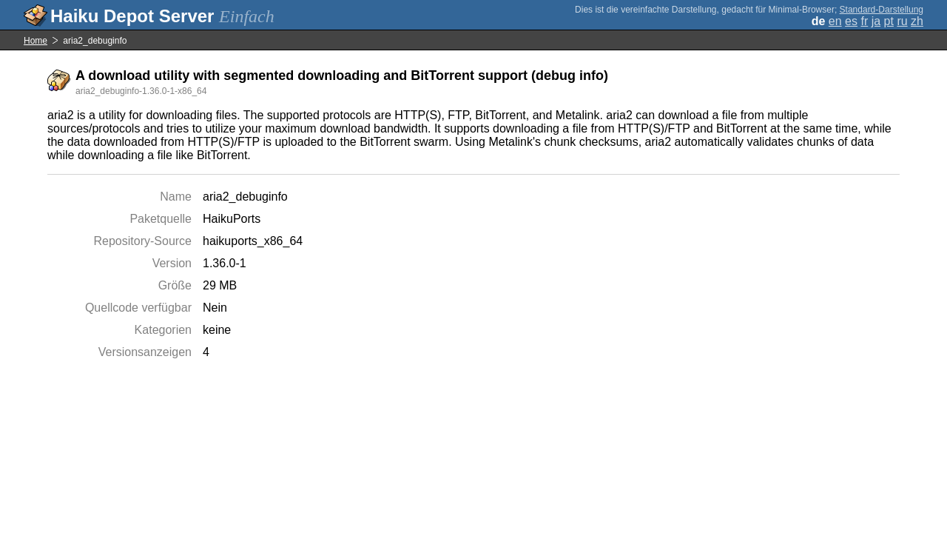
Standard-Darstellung (881, 9)
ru (902, 21)
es (851, 21)
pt (889, 21)
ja (876, 21)
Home (35, 41)
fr (864, 21)
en (835, 21)
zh (917, 21)
